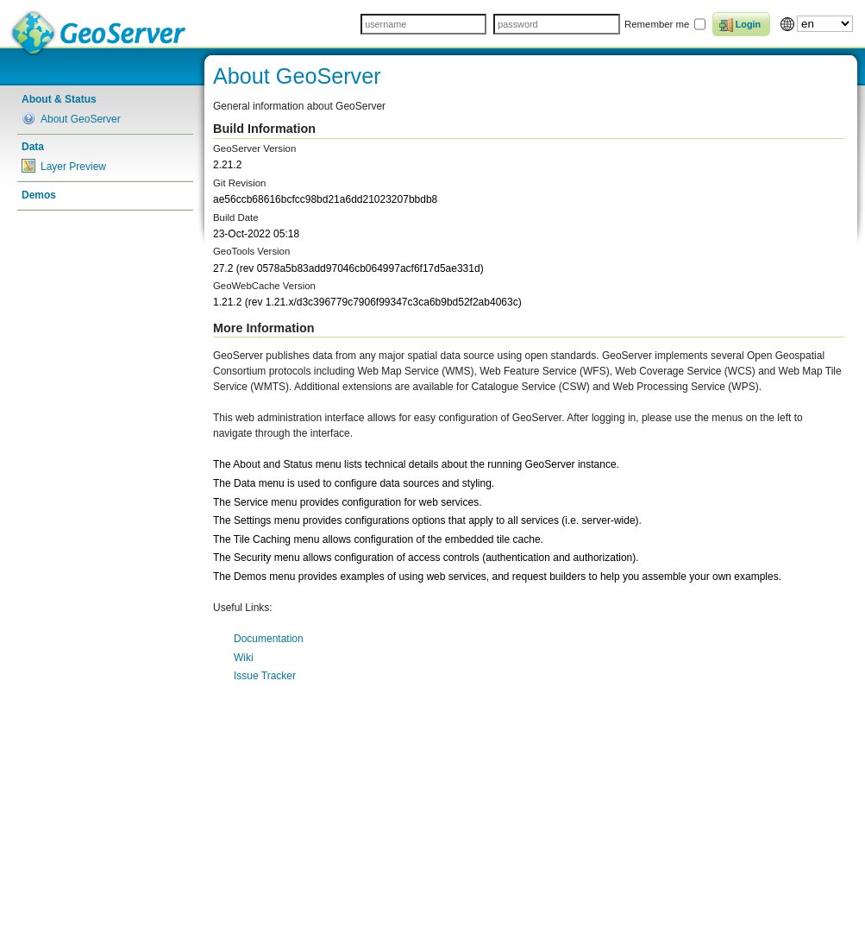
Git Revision (239, 183)
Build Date (236, 217)
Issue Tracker (265, 676)
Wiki (244, 658)
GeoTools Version (251, 251)
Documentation (269, 639)
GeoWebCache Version (264, 286)
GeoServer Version (254, 148)
